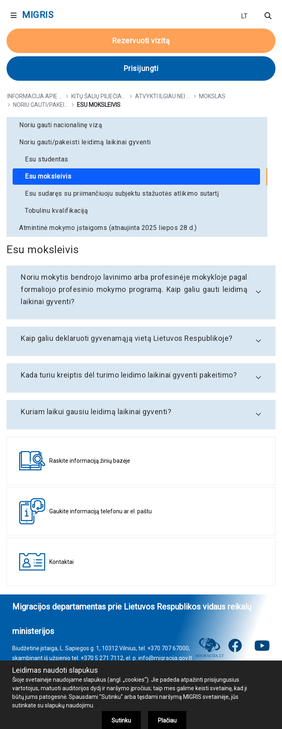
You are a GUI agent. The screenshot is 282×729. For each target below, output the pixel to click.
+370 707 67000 (168, 648)
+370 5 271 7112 (102, 658)
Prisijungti (141, 68)
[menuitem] (137, 125)
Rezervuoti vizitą (141, 40)
